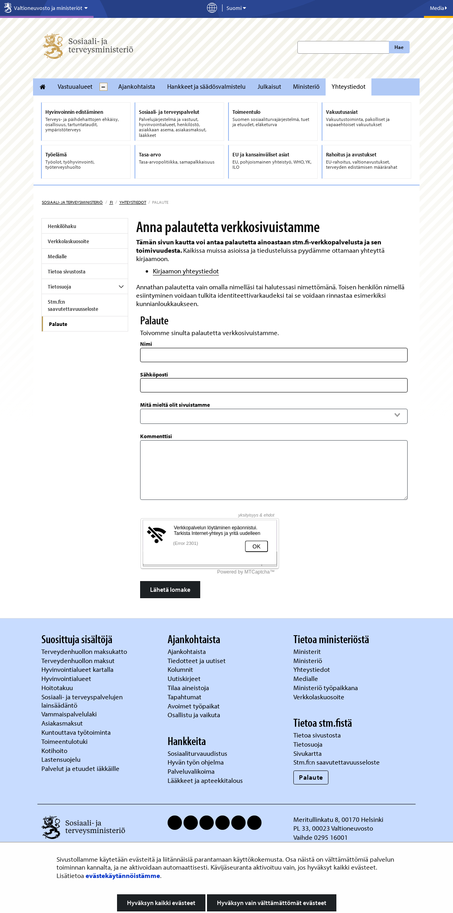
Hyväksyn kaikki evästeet (161, 903)
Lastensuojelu (61, 759)
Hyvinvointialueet (67, 678)
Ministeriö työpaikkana (326, 687)
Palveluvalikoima (191, 771)
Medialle (57, 256)
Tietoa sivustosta (67, 271)
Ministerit (307, 651)
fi (111, 202)
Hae (399, 47)
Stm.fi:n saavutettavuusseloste (73, 305)
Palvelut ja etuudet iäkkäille (80, 768)
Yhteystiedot (348, 86)
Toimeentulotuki (65, 741)
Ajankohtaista (136, 86)
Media (438, 8)
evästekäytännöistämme (123, 875)
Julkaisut (269, 86)
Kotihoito (54, 750)
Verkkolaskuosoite (68, 241)
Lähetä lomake (170, 589)
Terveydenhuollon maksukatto (85, 651)
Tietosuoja (59, 286)
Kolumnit (181, 669)
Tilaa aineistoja (188, 687)
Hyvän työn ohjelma (196, 762)
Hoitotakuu (57, 687)
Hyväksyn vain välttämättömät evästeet (271, 903)
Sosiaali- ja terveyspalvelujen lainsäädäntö (82, 701)
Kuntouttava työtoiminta (76, 732)
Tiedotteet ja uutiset (197, 660)
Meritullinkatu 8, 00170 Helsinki (338, 819)
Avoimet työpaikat (194, 706)
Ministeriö (306, 86)
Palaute (58, 324)
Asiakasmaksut (62, 723)
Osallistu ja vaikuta (194, 714)
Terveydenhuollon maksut (78, 660)
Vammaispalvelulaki (69, 714)
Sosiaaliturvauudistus (197, 753)
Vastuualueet (75, 86)
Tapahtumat (184, 697)
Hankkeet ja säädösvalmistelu (206, 86)
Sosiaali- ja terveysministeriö (72, 202)
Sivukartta (307, 753)
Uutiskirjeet (185, 678)
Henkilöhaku (62, 226)
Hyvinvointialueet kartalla (78, 669)
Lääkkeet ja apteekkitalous (205, 780)
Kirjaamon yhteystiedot (186, 271)
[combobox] (274, 415)
